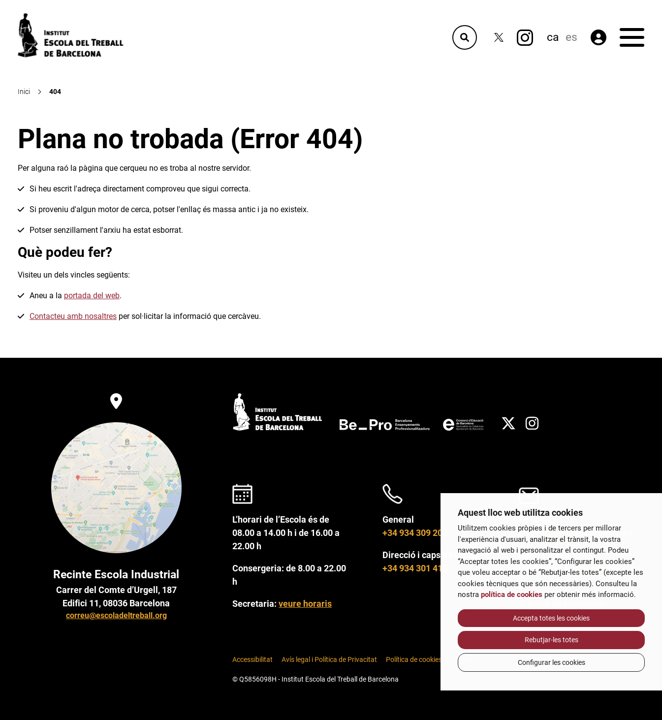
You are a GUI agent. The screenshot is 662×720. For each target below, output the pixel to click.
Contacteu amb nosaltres (73, 316)
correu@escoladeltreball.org (116, 615)
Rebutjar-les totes (551, 640)
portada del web (92, 295)
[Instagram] (525, 37)
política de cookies (511, 594)
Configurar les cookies (551, 662)
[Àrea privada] (598, 37)
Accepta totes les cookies (551, 618)
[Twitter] (498, 37)
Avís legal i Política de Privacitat (329, 660)
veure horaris (305, 603)
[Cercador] (464, 37)
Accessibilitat (252, 660)
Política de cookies (414, 660)
